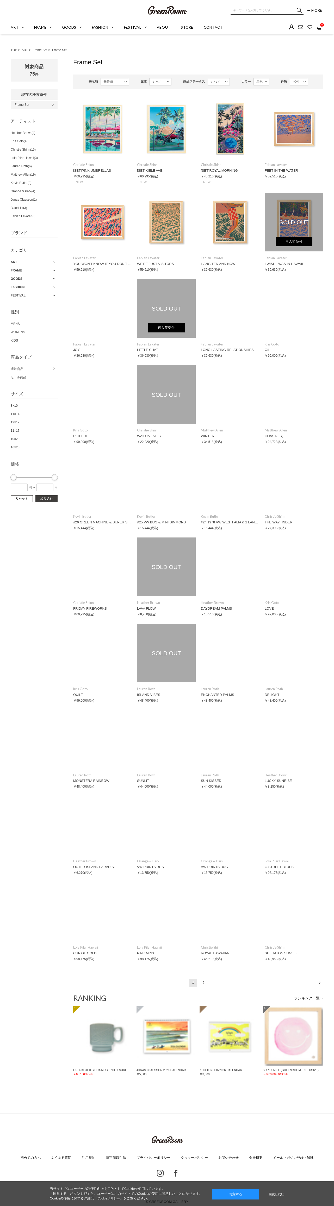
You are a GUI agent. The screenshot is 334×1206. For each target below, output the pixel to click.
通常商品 (17, 369)
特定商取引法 (116, 1158)
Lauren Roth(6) (21, 166)
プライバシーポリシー (153, 1158)
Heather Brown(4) (23, 133)
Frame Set (40, 50)
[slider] (13, 477)
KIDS (14, 340)
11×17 (15, 430)
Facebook (175, 1173)
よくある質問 (61, 1158)
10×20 (15, 439)
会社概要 (256, 1158)
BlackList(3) (19, 208)
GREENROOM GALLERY (167, 10)
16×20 (15, 447)
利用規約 (88, 1158)
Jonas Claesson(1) (24, 199)
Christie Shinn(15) (23, 149)
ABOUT (163, 27)
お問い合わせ (228, 1158)
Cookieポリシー (108, 1198)
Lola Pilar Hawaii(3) (24, 158)
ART (25, 50)
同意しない (276, 1194)
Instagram (160, 1173)
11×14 (15, 414)
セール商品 (18, 377)
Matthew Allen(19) (23, 174)
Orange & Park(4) (23, 191)
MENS (15, 324)
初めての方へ (30, 1158)
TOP (14, 50)
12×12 (15, 422)
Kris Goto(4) (19, 141)
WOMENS (18, 332)
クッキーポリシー (194, 1158)
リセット (22, 498)
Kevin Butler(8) (21, 183)
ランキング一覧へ (308, 998)
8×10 (14, 405)
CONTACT (213, 27)
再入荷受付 (294, 241)
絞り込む (46, 498)
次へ (319, 983)
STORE (187, 27)
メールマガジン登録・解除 (293, 1158)
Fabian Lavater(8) (23, 216)
